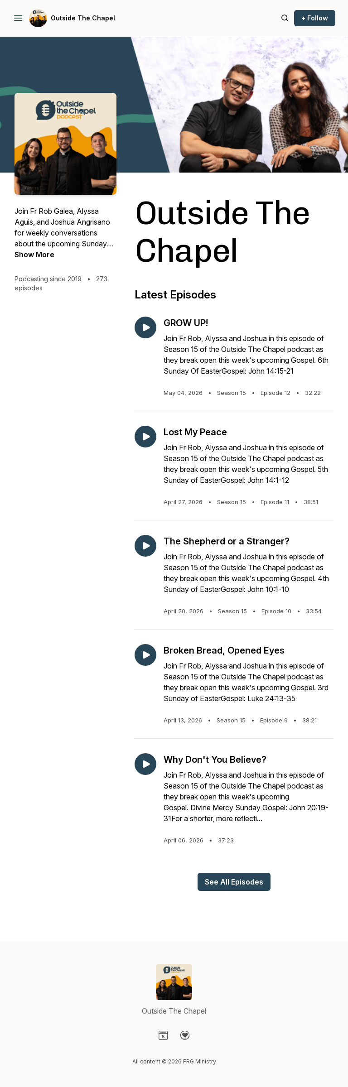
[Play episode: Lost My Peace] (145, 436)
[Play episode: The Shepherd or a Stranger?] (145, 546)
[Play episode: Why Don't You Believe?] (145, 764)
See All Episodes (234, 881)
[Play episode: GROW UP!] (145, 327)
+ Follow (314, 18)
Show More (34, 254)
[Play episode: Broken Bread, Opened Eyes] (145, 655)
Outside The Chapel (83, 18)
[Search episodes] (285, 18)
